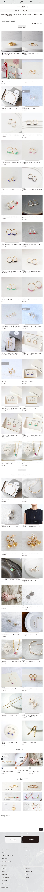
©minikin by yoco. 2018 (4, 887)
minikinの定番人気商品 (8, 15)
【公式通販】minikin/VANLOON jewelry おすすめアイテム (32, 14)
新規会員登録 (4, 874)
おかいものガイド (5, 858)
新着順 (41, 23)
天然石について (4, 852)
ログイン (3, 871)
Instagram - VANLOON (28, 871)
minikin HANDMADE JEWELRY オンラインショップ (10, 14)
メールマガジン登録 (5, 877)
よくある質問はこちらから (6, 861)
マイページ (4, 868)
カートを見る (4, 880)
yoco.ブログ (26, 874)
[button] (2, 759)
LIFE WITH (26, 858)
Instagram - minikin (27, 868)
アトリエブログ (27, 877)
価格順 (38, 23)
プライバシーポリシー (6, 883)
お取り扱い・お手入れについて (7, 855)
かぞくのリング (27, 850)
